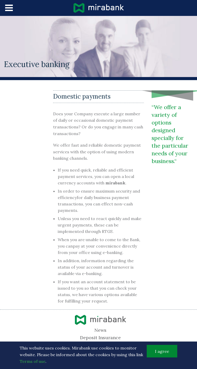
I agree (162, 352)
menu (9, 8)
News (100, 330)
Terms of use (32, 362)
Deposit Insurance (100, 337)
